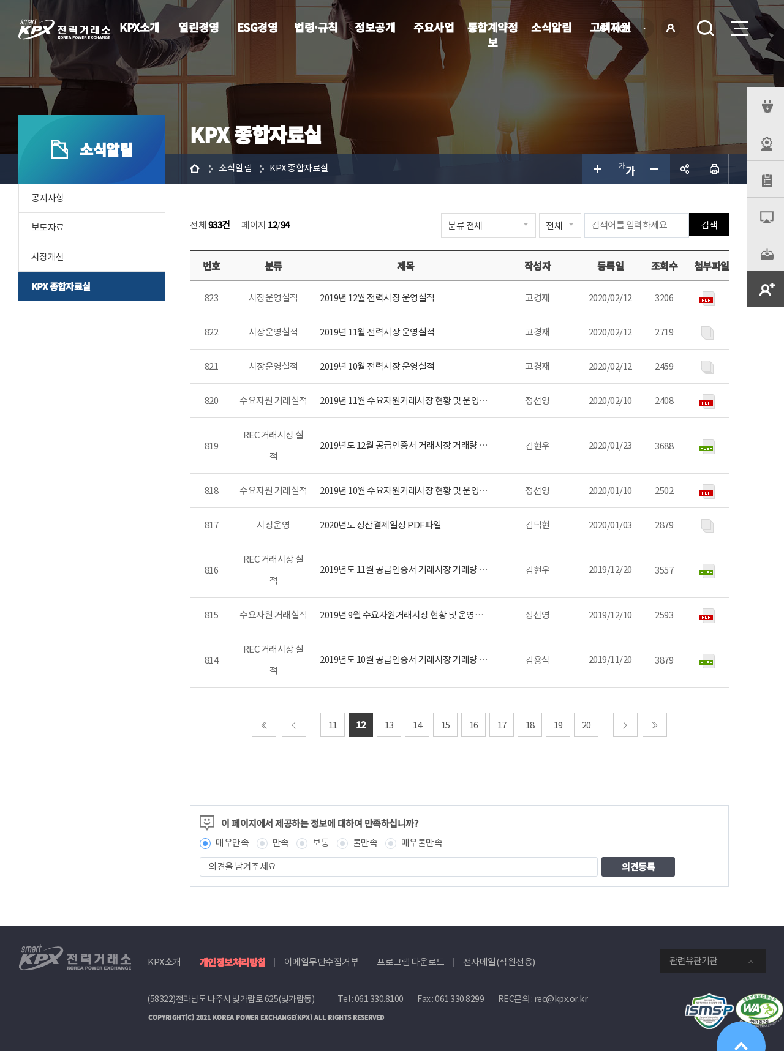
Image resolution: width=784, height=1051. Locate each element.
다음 (625, 725)
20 (586, 725)
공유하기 (684, 169)
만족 (281, 843)
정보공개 (375, 27)
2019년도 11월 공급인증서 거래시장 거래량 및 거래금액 (421, 569)
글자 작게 (655, 169)
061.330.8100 (379, 998)
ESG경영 (257, 27)
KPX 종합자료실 (61, 286)
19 (558, 725)
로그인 (670, 28)
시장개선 (47, 257)
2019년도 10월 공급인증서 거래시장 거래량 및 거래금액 (421, 659)
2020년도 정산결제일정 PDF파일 (381, 525)
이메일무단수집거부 (321, 962)
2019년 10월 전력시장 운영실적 (377, 366)
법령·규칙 (316, 27)
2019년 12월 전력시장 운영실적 (377, 298)
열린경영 (198, 27)
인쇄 (714, 169)
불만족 (365, 843)
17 (502, 725)
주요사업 (433, 27)
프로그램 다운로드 (411, 962)
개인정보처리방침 (233, 962)
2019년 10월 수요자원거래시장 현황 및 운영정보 (408, 490)
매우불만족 (422, 843)
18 (530, 725)
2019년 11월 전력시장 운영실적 (377, 332)
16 (473, 725)
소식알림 (551, 27)
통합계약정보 (492, 34)
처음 (264, 725)
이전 (294, 725)
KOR (625, 29)
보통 (320, 843)
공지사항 (47, 198)
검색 (705, 28)
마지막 (655, 725)
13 (389, 725)
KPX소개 (139, 27)
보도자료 (47, 227)
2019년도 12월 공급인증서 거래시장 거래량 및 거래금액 (421, 445)
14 (417, 725)
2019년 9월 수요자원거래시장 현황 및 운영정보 (405, 615)
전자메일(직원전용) (499, 962)
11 (332, 725)
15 (445, 725)
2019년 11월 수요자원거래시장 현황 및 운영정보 (408, 400)
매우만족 (232, 843)
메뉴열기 (738, 25)
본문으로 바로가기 (0, 0)
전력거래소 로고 (64, 29)
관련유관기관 (693, 961)
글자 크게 (596, 169)
